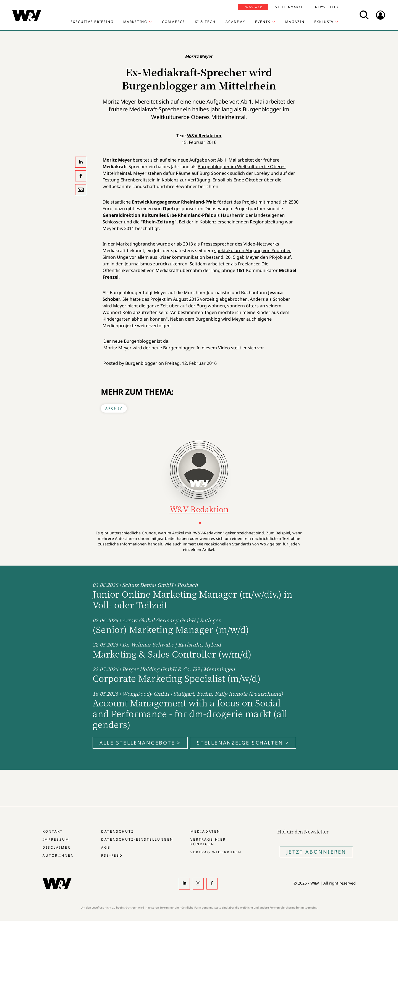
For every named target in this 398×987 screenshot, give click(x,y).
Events (263, 22)
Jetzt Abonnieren (316, 851)
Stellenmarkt (289, 7)
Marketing (135, 22)
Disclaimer (56, 847)
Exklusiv (324, 22)
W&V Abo (254, 7)
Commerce (173, 22)
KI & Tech (205, 22)
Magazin (295, 22)
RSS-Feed (112, 855)
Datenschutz (117, 831)
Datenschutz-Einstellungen (137, 839)
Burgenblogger (141, 363)
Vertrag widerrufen (216, 852)
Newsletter (327, 7)
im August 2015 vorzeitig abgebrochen (207, 299)
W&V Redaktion (204, 136)
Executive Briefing (92, 22)
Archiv (113, 408)
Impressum (56, 839)
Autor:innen (58, 855)
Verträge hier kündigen (208, 841)
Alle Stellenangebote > (140, 742)
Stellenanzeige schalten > (243, 742)
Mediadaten (205, 831)
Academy (235, 22)
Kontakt (53, 831)
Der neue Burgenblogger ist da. (136, 341)
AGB (106, 847)
